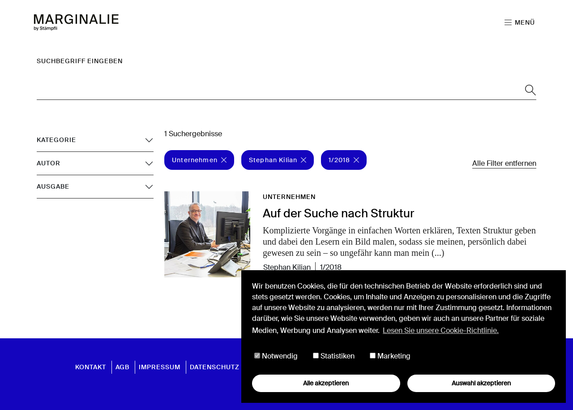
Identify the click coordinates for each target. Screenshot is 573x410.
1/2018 (344, 160)
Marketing (390, 356)
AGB (122, 367)
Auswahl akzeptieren (481, 383)
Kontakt (90, 367)
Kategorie (56, 140)
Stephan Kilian (277, 160)
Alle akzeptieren (326, 383)
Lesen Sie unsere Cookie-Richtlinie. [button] (441, 330)
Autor (48, 163)
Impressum (159, 367)
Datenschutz (214, 367)
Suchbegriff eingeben (80, 61)
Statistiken (334, 356)
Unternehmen (199, 160)
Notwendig (276, 356)
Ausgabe (53, 186)
